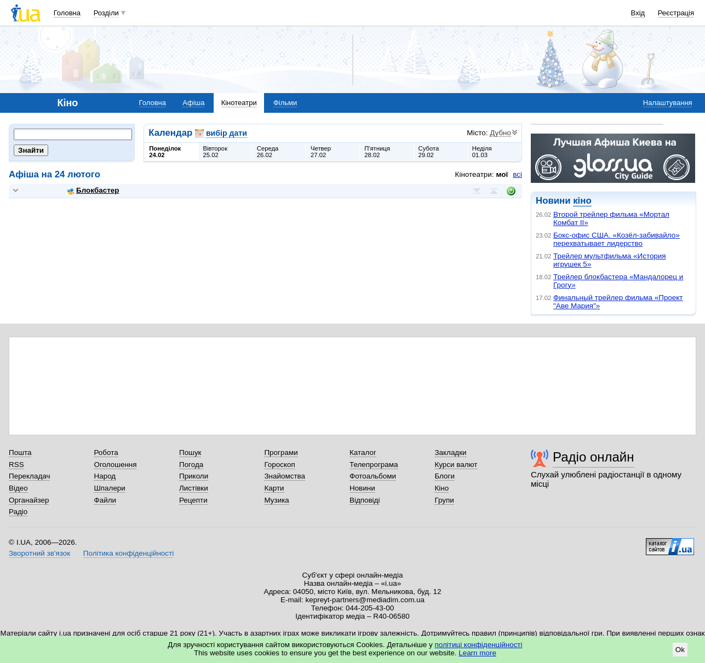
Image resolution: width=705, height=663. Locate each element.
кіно (582, 200)
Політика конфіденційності (128, 553)
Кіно (441, 488)
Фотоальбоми (372, 476)
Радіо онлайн (593, 456)
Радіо (18, 512)
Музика (276, 500)
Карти (274, 488)
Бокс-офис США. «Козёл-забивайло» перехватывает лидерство (616, 239)
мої (502, 174)
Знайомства (284, 476)
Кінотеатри (239, 103)
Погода (191, 464)
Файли (105, 500)
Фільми (285, 103)
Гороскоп (279, 464)
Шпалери (109, 488)
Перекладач (29, 476)
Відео (18, 488)
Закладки (450, 452)
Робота (106, 452)
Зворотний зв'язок (39, 553)
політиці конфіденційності (479, 645)
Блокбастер (93, 190)
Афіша (193, 103)
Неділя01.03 (482, 151)
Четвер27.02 (321, 151)
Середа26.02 (268, 151)
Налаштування (667, 103)
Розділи (106, 13)
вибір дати (226, 133)
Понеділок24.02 (165, 151)
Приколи (193, 476)
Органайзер (29, 500)
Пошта (20, 452)
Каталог (362, 452)
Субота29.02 (429, 151)
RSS (16, 464)
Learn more (477, 653)
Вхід (638, 13)
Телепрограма (373, 464)
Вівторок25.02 (215, 151)
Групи (444, 500)
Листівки (193, 488)
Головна (67, 13)
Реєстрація (676, 13)
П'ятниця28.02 (377, 151)
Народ (105, 476)
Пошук (190, 452)
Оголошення (115, 464)
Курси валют (455, 464)
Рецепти (193, 500)
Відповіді (364, 500)
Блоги (444, 476)
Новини (362, 488)
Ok (680, 649)
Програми (280, 452)
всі (517, 174)
